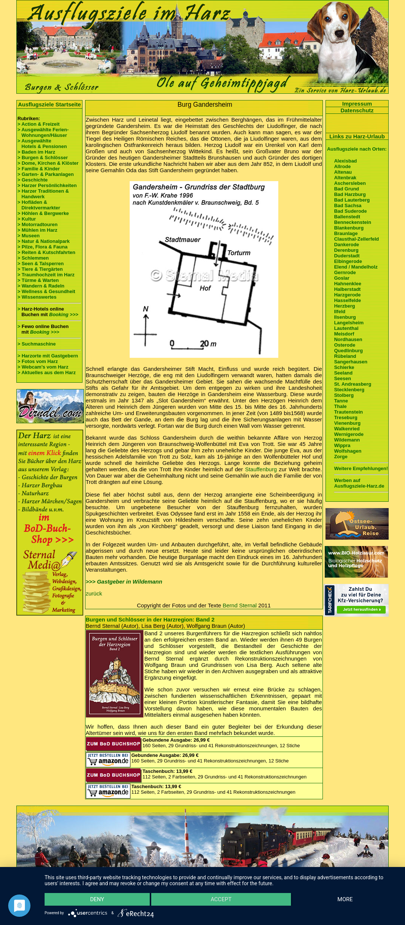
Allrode (342, 166)
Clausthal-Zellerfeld (356, 239)
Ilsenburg (345, 317)
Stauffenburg (261, 469)
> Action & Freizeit (38, 124)
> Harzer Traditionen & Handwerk (43, 193)
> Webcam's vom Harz (42, 367)
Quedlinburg (348, 350)
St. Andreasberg (352, 384)
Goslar (341, 278)
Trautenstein (348, 412)
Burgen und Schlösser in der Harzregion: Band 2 (150, 619)
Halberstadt (347, 289)
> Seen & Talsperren (40, 263)
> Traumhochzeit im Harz (46, 274)
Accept (221, 899)
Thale (340, 406)
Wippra (342, 445)
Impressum (357, 103)
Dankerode (346, 244)
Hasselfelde (347, 300)
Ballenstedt (347, 216)
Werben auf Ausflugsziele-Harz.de (359, 483)
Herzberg (344, 306)
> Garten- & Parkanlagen (45, 174)
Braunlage (346, 233)
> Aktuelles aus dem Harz (47, 372)
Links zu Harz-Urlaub (357, 136)
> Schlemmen (33, 258)
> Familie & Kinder (38, 168)
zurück (94, 593)
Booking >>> (63, 314)
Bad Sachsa (348, 205)
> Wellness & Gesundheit (46, 291)
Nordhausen (348, 339)
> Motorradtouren (37, 224)
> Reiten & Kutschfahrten (46, 252)
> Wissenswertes (36, 297)
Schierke (344, 367)
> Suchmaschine (36, 344)
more (345, 899)
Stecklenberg (349, 389)
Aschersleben (350, 183)
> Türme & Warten (38, 280)
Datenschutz (356, 110)
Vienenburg (347, 423)
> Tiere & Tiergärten (40, 269)
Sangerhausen (350, 361)
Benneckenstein (352, 222)
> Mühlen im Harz (37, 230)
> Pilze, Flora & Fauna (42, 247)
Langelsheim (348, 322)
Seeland (343, 373)
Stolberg (344, 395)
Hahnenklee (347, 283)
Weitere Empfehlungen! (361, 468)
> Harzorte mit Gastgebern (47, 356)
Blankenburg (348, 228)
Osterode (344, 345)
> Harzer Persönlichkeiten (47, 185)
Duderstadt (347, 255)
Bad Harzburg (350, 194)
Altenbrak (345, 177)
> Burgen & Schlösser (42, 157)
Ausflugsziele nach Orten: (356, 149)
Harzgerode (347, 295)
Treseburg (345, 417)
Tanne (341, 401)
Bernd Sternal (240, 605)
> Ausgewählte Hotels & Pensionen (42, 143)
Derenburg (346, 250)
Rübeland (345, 356)
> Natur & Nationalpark (43, 241)
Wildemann (347, 440)
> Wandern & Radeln (40, 286)
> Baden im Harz (36, 152)
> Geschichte (32, 180)
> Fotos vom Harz (37, 361)
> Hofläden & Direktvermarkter (38, 205)
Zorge (340, 456)
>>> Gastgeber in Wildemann (124, 581)
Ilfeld (339, 311)
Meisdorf (344, 334)
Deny (97, 899)
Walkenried (347, 428)
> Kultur (26, 219)
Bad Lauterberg (352, 200)
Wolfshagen (347, 451)
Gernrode (345, 272)
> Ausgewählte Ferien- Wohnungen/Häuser (43, 132)
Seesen (342, 378)
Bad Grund (346, 189)
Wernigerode (348, 434)
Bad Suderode (350, 211)
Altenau (343, 172)
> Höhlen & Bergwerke (43, 213)
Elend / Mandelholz (356, 267)
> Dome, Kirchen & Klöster (47, 163)
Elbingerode (348, 261)
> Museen (28, 235)
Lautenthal (346, 328)
